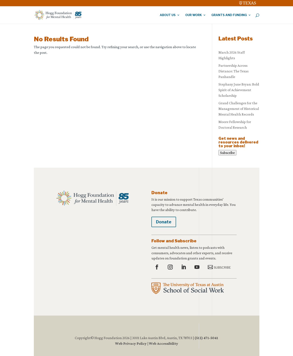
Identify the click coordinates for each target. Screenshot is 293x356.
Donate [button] (163, 221)
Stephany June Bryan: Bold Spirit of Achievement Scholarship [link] (238, 90)
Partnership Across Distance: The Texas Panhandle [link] (233, 71)
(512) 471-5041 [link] (206, 338)
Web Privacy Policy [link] (131, 343)
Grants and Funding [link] (229, 15)
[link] (247, 2)
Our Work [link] (193, 15)
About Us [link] (168, 15)
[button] (157, 267)
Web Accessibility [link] (163, 343)
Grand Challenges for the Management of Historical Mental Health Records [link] (238, 108)
